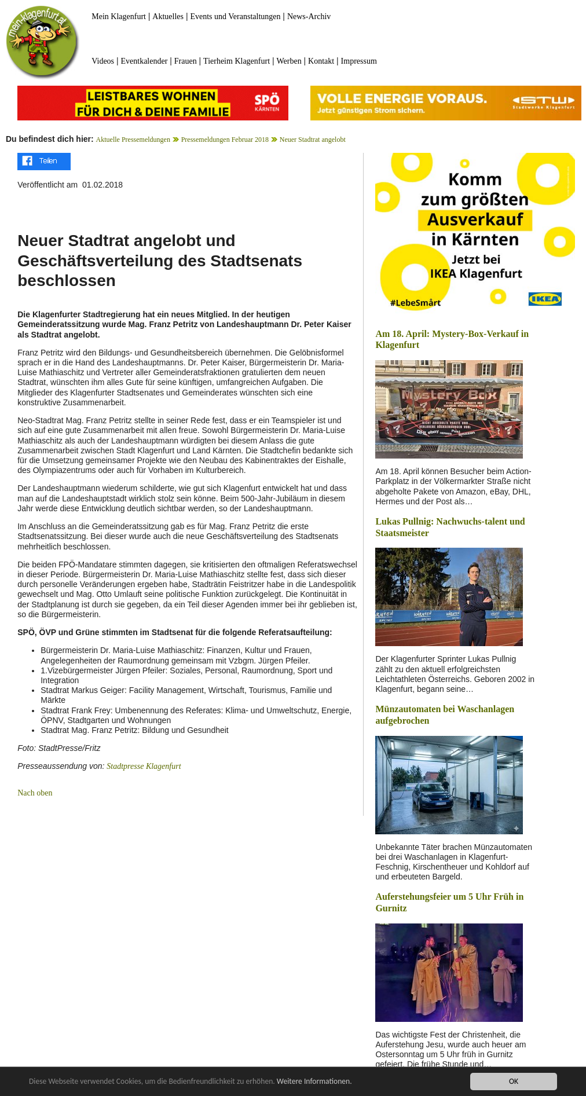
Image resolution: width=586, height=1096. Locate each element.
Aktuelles (168, 16)
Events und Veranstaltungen (235, 16)
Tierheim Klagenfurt (236, 61)
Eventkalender (143, 61)
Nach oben (34, 793)
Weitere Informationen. (314, 1081)
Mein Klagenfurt (118, 16)
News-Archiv (309, 16)
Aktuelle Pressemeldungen (133, 139)
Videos (102, 61)
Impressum (359, 61)
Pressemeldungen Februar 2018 (225, 139)
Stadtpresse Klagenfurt (144, 766)
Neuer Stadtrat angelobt (313, 139)
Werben (288, 61)
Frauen (185, 61)
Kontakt (321, 61)
